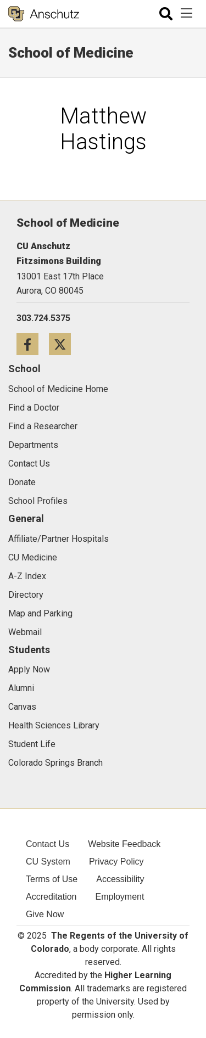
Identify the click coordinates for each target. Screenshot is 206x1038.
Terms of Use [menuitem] (51, 879)
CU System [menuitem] (48, 861)
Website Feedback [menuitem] (124, 844)
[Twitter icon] (64, 343)
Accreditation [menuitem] (51, 896)
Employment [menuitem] (120, 896)
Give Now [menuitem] (45, 914)
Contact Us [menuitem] (47, 844)
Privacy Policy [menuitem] (116, 861)
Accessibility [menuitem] (120, 879)
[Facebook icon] (32, 343)
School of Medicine (70, 52)
